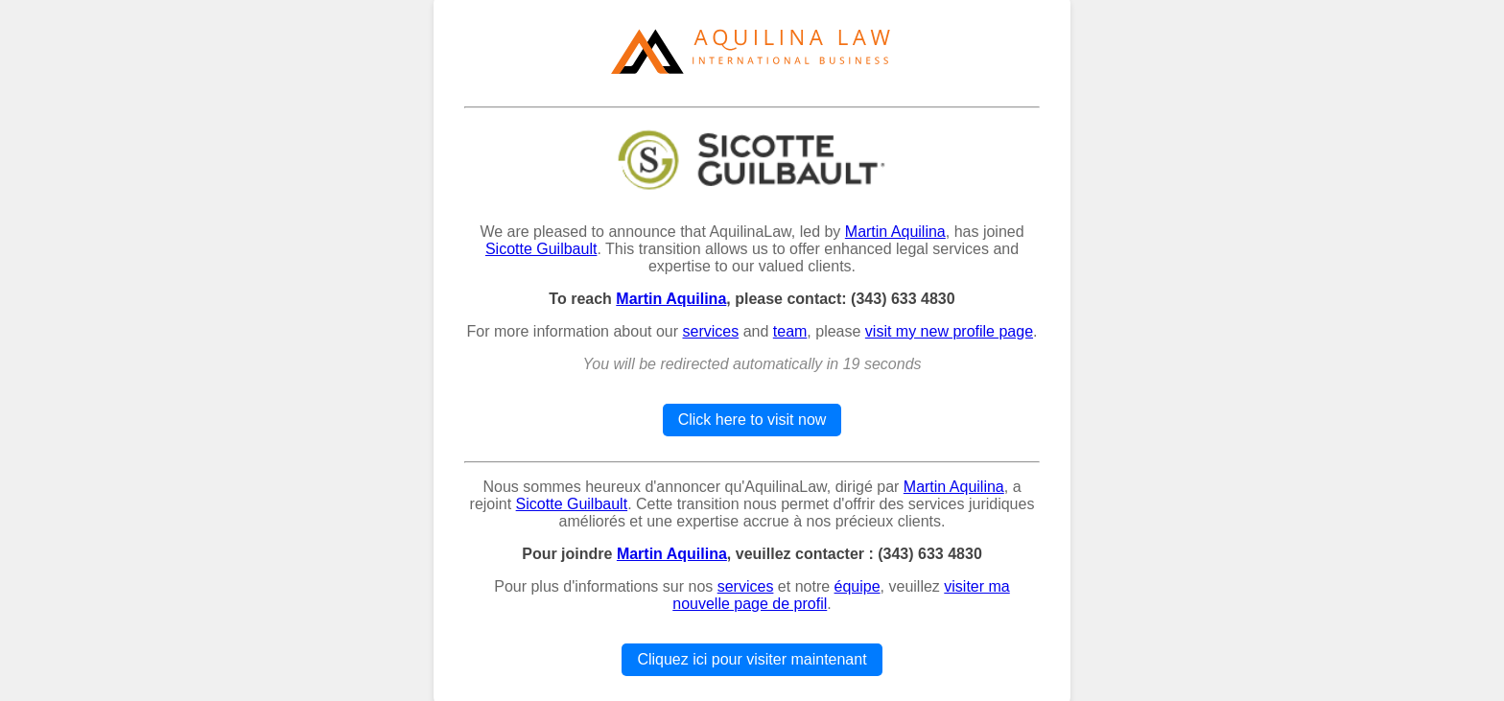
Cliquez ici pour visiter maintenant (751, 659)
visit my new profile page (949, 331)
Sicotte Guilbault (541, 249)
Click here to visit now (752, 419)
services (711, 331)
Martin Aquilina (895, 231)
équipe (857, 586)
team (790, 331)
